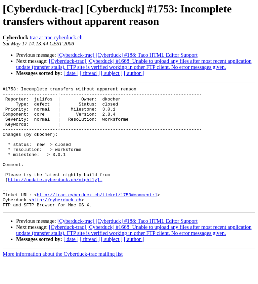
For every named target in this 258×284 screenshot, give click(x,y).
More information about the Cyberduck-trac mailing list (63, 278)
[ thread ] (90, 73)
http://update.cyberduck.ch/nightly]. (55, 199)
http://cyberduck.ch (56, 223)
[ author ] (134, 73)
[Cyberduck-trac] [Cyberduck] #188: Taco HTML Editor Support (127, 55)
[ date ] (71, 73)
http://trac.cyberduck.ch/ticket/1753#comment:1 (97, 217)
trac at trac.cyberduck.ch (56, 37)
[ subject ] (112, 73)
